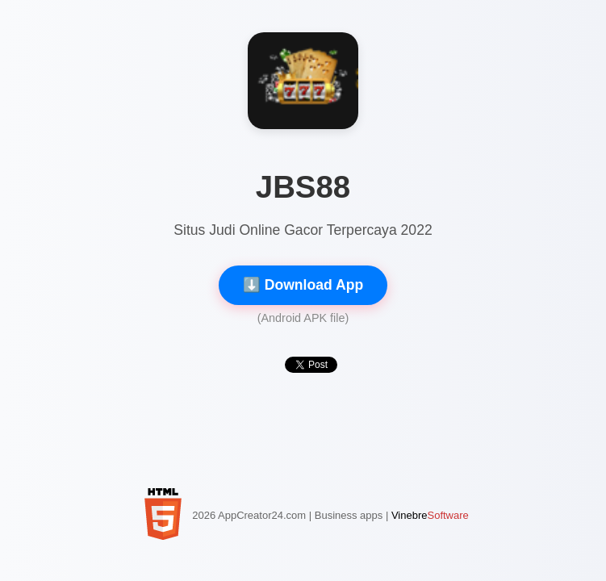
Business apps (349, 515)
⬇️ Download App (303, 285)
